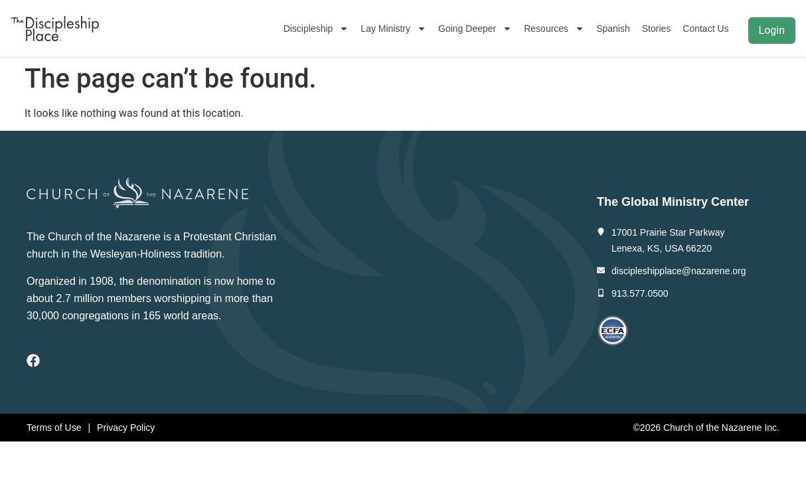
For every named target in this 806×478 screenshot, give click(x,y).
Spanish (613, 28)
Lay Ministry (393, 28)
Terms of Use (54, 427)
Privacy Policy (126, 427)
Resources (554, 28)
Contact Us (705, 28)
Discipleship (316, 28)
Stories (656, 28)
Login (772, 30)
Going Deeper (475, 28)
